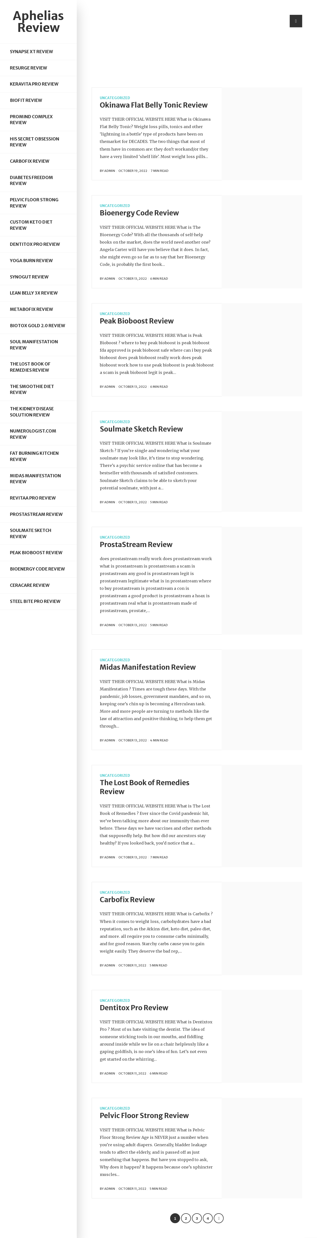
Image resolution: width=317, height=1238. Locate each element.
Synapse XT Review (31, 51)
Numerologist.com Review (33, 434)
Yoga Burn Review (31, 260)
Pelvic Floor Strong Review (34, 203)
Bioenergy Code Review (37, 569)
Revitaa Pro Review (33, 498)
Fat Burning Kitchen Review (34, 456)
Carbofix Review (29, 161)
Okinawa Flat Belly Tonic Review (154, 105)
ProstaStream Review (36, 514)
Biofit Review (26, 100)
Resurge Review (28, 68)
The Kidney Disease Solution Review (32, 412)
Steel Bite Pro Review (35, 601)
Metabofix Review (31, 309)
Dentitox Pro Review (35, 244)
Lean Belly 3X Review (34, 293)
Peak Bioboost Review (36, 552)
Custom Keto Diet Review (31, 225)
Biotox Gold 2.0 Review (37, 325)
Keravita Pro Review (34, 84)
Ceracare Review (30, 585)
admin (109, 171)
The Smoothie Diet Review (32, 389)
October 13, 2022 (132, 278)
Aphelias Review (38, 21)
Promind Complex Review (31, 120)
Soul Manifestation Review (34, 345)
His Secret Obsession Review (34, 142)
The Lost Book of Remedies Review (30, 367)
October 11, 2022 (132, 965)
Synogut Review (29, 277)
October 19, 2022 (132, 171)
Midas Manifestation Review (35, 479)
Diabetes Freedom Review (31, 180)
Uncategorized (115, 98)
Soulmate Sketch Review (30, 533)
